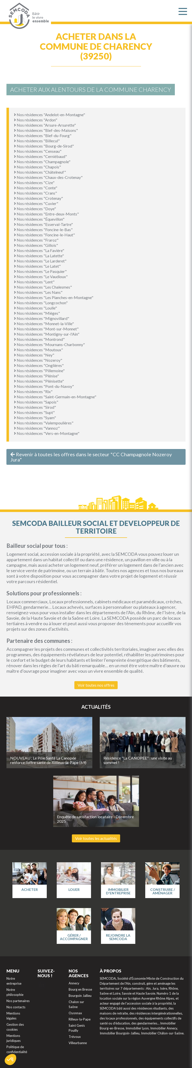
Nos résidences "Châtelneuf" (40, 172)
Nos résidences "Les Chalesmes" (43, 287)
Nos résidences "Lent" (34, 281)
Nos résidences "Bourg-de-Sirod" (44, 146)
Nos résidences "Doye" (35, 208)
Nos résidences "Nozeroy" (38, 360)
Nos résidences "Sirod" (35, 407)
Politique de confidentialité (16, 1049)
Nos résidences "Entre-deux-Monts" (46, 213)
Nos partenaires (18, 1001)
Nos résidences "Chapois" (37, 166)
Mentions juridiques (13, 1038)
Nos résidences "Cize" (34, 182)
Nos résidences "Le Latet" (37, 266)
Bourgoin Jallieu (80, 996)
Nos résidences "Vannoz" (37, 428)
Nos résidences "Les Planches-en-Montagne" (53, 297)
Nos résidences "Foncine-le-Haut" (44, 234)
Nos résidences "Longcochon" (41, 302)
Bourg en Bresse (80, 989)
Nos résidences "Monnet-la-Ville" (44, 323)
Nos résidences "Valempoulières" (43, 422)
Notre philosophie (14, 992)
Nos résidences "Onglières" (39, 365)
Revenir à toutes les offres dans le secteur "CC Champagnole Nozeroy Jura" (91, 456)
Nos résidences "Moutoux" (38, 349)
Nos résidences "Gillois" (36, 245)
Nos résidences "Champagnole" (42, 161)
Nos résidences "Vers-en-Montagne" (46, 433)
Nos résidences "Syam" (35, 417)
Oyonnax (75, 1013)
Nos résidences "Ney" (34, 355)
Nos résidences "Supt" (34, 412)
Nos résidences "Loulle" (35, 307)
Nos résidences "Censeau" (37, 151)
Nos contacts (15, 1007)
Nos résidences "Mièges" (37, 313)
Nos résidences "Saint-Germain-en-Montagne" (55, 396)
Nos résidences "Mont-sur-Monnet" (46, 328)
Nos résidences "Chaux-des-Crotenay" (48, 177)
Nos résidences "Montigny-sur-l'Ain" (46, 334)
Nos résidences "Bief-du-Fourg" (42, 135)
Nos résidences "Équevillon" (39, 219)
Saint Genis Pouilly (77, 1027)
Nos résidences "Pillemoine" (39, 370)
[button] (10, 1060)
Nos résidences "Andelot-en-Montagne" (49, 114)
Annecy (74, 983)
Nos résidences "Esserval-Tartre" (43, 224)
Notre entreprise (13, 980)
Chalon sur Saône (76, 1004)
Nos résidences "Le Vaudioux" (41, 276)
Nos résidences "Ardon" (35, 119)
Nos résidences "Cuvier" (36, 203)
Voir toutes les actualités (96, 838)
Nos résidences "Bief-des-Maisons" (46, 130)
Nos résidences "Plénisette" (39, 381)
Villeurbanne (78, 1043)
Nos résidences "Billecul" (37, 140)
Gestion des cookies (15, 1026)
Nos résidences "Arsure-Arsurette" (45, 125)
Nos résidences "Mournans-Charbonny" (49, 344)
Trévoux (75, 1037)
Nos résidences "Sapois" (36, 402)
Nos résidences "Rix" (33, 391)
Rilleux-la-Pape (80, 1019)
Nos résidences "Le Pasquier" (40, 271)
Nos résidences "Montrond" (39, 339)
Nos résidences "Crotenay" (38, 198)
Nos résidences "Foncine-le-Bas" (43, 229)
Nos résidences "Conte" (35, 187)
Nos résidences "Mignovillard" (41, 318)
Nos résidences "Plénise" (36, 375)
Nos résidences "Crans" (35, 193)
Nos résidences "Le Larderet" (40, 260)
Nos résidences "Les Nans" (38, 292)
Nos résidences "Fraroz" (36, 240)
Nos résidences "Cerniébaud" (40, 156)
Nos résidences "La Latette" (39, 255)
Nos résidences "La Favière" (39, 250)
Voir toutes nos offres (96, 685)
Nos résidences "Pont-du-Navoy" (44, 386)
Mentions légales (13, 1015)
